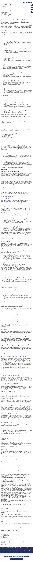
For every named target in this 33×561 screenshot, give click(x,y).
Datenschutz (29, 547)
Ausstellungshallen (23, 550)
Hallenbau (11, 550)
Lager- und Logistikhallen (30, 550)
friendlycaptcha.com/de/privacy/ (12, 425)
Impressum (24, 547)
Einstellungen (4, 169)
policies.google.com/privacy (9, 418)
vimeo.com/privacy (4, 499)
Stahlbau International (16, 550)
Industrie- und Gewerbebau (5, 550)
